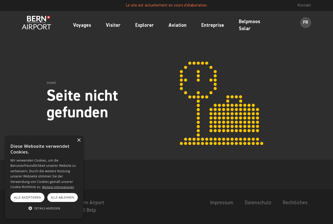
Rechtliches (295, 202)
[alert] (44, 177)
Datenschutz (258, 202)
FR (305, 22)
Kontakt (304, 5)
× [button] (79, 140)
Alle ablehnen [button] (62, 197)
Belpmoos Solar (249, 25)
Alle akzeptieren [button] (27, 197)
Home (51, 83)
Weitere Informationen (58, 187)
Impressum (221, 202)
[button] (44, 208)
